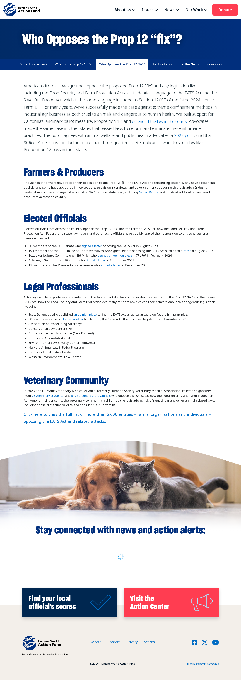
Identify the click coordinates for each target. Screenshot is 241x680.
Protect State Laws (33, 64)
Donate (225, 9)
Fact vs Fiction (163, 64)
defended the (161, 121)
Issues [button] (147, 9)
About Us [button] (122, 9)
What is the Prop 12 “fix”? (73, 64)
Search (149, 641)
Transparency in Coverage (202, 663)
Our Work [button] (194, 9)
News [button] (169, 9)
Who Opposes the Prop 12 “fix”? (122, 64)
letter (187, 251)
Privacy (132, 641)
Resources (214, 64)
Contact (114, 641)
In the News (190, 64)
